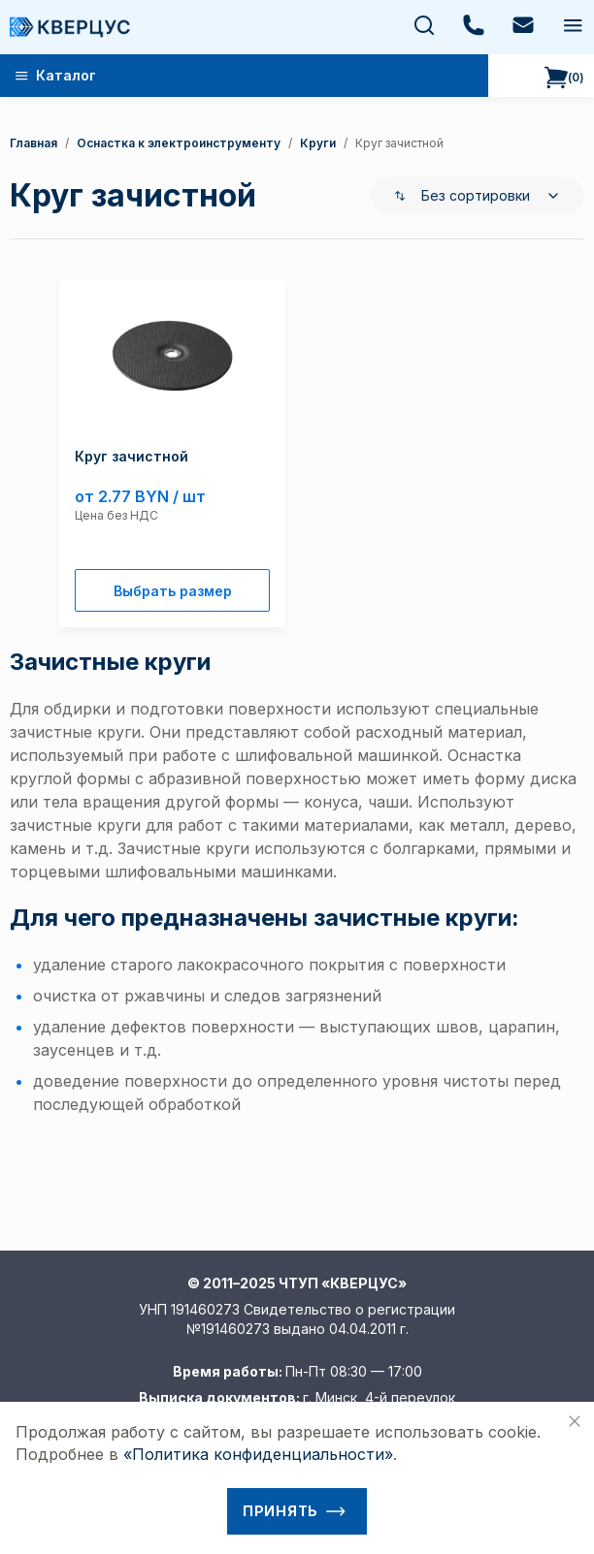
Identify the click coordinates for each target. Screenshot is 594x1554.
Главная (33, 143)
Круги (318, 143)
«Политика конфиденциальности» (258, 1454)
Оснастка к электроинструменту (178, 143)
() (564, 77)
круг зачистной (399, 143)
